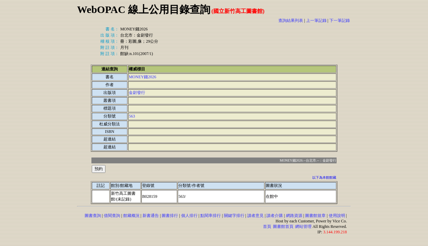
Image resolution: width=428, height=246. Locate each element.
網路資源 (294, 215)
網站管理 (303, 226)
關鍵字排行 (234, 215)
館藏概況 (131, 215)
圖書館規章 (315, 215)
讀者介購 (274, 215)
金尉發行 (137, 92)
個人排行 (189, 215)
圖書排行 (170, 215)
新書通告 (150, 215)
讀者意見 (255, 215)
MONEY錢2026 (142, 76)
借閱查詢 (112, 215)
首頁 (267, 226)
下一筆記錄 (339, 20)
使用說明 (337, 215)
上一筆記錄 (316, 20)
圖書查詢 (93, 215)
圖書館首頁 (283, 226)
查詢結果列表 (290, 20)
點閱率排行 (210, 215)
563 (132, 116)
